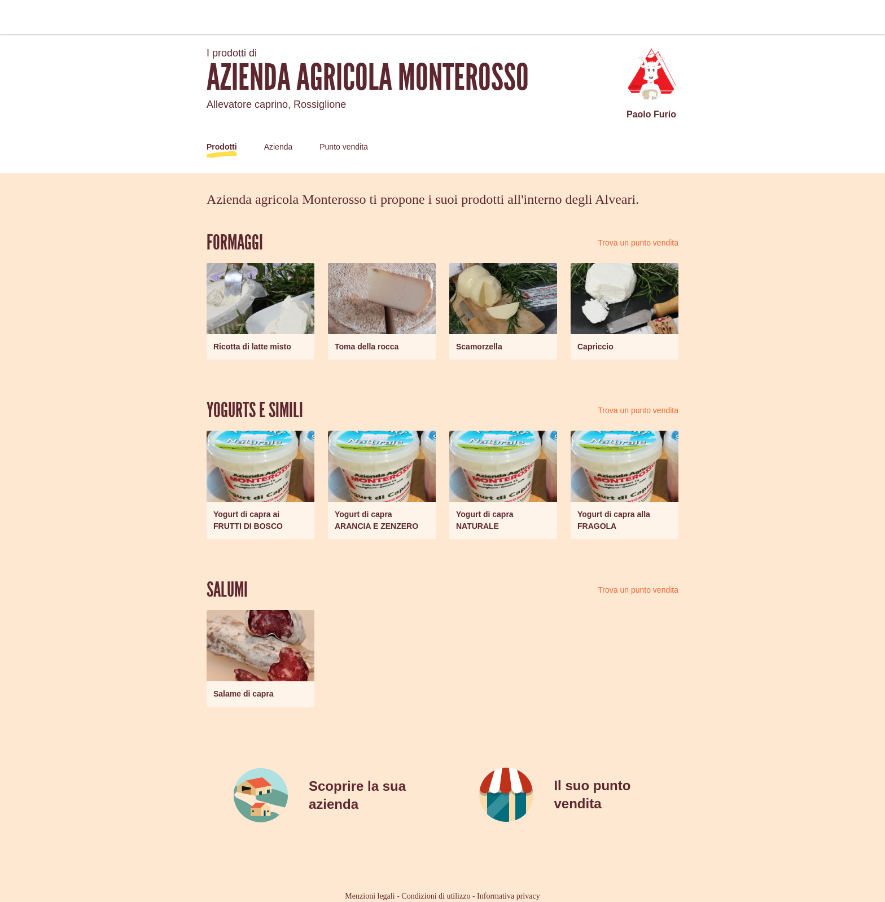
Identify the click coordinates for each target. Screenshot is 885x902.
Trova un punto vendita (638, 242)
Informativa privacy (508, 896)
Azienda (278, 146)
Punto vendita (343, 146)
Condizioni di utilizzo (435, 896)
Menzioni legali (370, 896)
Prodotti (222, 146)
